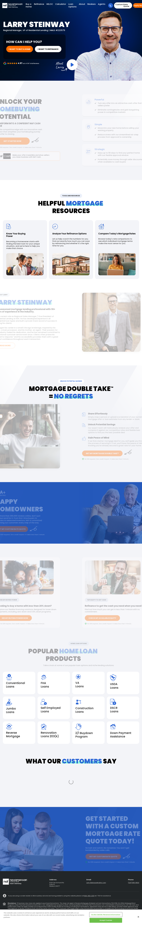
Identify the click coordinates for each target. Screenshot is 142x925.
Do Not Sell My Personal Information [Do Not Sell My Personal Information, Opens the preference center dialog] (105, 914)
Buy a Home (29, 5)
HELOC (49, 4)
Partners (94, 908)
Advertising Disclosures (60, 908)
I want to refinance (39, 49)
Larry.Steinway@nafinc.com (96, 858)
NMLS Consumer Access (106, 908)
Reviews (91, 4)
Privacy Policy (36, 908)
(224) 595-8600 (133, 858)
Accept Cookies (106, 920)
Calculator (60, 4)
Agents (101, 4)
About (82, 4)
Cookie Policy (120, 908)
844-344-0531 (119, 900)
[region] (71, 917)
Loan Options (72, 5)
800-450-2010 (89, 872)
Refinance (39, 4)
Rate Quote (122, 5)
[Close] (138, 916)
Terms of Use (46, 908)
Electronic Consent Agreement (79, 908)
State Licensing (25, 908)
